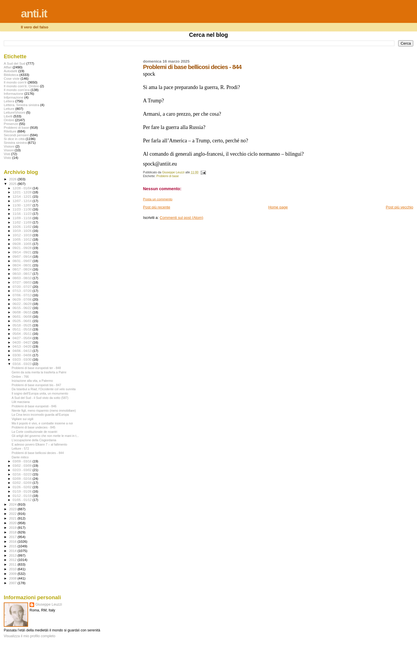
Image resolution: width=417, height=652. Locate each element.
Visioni (9, 150)
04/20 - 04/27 (23, 342)
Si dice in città (14, 139)
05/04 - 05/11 (23, 333)
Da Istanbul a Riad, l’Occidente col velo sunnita (44, 389)
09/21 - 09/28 (23, 248)
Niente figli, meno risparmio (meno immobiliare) (44, 410)
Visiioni (9, 146)
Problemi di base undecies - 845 (33, 427)
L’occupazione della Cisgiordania (34, 440)
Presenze (11, 124)
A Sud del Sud (14, 63)
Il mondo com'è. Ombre (21, 86)
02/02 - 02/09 (23, 482)
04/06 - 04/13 (23, 351)
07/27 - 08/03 (23, 282)
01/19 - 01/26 (23, 491)
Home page (278, 207)
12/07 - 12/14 (23, 201)
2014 (13, 551)
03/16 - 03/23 (23, 364)
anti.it (34, 13)
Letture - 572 (20, 448)
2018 (13, 532)
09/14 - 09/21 (23, 252)
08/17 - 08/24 (23, 269)
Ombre (9, 120)
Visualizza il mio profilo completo (29, 636)
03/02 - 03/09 (23, 465)
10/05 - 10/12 (23, 239)
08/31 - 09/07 (23, 261)
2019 (13, 527)
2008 (13, 578)
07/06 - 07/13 (23, 295)
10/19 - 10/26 (23, 231)
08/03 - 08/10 (23, 278)
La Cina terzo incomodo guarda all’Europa (40, 414)
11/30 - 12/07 (23, 205)
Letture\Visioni (14, 112)
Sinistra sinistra (15, 142)
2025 (13, 184)
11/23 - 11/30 (23, 209)
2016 (13, 541)
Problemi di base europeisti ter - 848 (36, 368)
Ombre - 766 (20, 376)
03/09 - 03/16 (23, 461)
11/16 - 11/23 (23, 213)
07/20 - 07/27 (23, 286)
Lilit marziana (21, 402)
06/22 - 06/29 (23, 304)
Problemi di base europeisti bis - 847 (36, 385)
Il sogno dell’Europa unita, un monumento (40, 393)
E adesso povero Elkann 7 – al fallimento (39, 444)
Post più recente (156, 207)
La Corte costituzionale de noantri (34, 431)
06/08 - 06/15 (23, 312)
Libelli (8, 116)
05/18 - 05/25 (23, 325)
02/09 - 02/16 (23, 478)
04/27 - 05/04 (23, 338)
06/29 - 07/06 (23, 299)
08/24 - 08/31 (23, 265)
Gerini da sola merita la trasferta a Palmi (39, 372)
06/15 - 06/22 (23, 308)
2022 (13, 513)
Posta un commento (158, 199)
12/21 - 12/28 (23, 192)
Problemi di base (167, 176)
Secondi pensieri (16, 135)
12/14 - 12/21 (23, 196)
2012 (13, 560)
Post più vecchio (399, 207)
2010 (13, 569)
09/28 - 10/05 (23, 244)
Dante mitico (20, 457)
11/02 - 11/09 (23, 222)
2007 (13, 583)
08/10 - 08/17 (23, 273)
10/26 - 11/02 (23, 226)
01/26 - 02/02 (23, 487)
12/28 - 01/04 (23, 188)
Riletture (10, 131)
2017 (13, 537)
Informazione (13, 93)
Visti (7, 154)
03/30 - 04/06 (23, 355)
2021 (13, 518)
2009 (13, 573)
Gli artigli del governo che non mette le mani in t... (45, 435)
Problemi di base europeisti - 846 (34, 406)
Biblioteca (11, 75)
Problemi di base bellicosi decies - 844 (38, 453)
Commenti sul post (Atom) (181, 217)
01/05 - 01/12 (23, 500)
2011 (13, 564)
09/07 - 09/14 (23, 256)
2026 (13, 179)
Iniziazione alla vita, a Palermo (32, 380)
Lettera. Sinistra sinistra (21, 105)
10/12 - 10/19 (23, 235)
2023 (13, 509)
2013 (13, 555)
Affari (8, 67)
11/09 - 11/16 (23, 218)
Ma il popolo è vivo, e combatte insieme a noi (42, 423)
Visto (7, 157)
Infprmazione (13, 97)
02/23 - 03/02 (23, 470)
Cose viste (12, 78)
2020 (13, 523)
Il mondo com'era (17, 90)
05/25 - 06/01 (23, 321)
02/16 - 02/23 (23, 474)
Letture (9, 108)
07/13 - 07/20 (23, 291)
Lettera (9, 101)
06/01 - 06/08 (23, 316)
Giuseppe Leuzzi (48, 604)
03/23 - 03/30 (23, 359)
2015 (13, 546)
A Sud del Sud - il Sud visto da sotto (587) (40, 397)
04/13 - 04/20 (23, 346)
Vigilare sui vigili (22, 419)
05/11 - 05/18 (23, 329)
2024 (13, 504)
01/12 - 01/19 (23, 495)
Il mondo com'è (15, 82)
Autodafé (10, 71)
